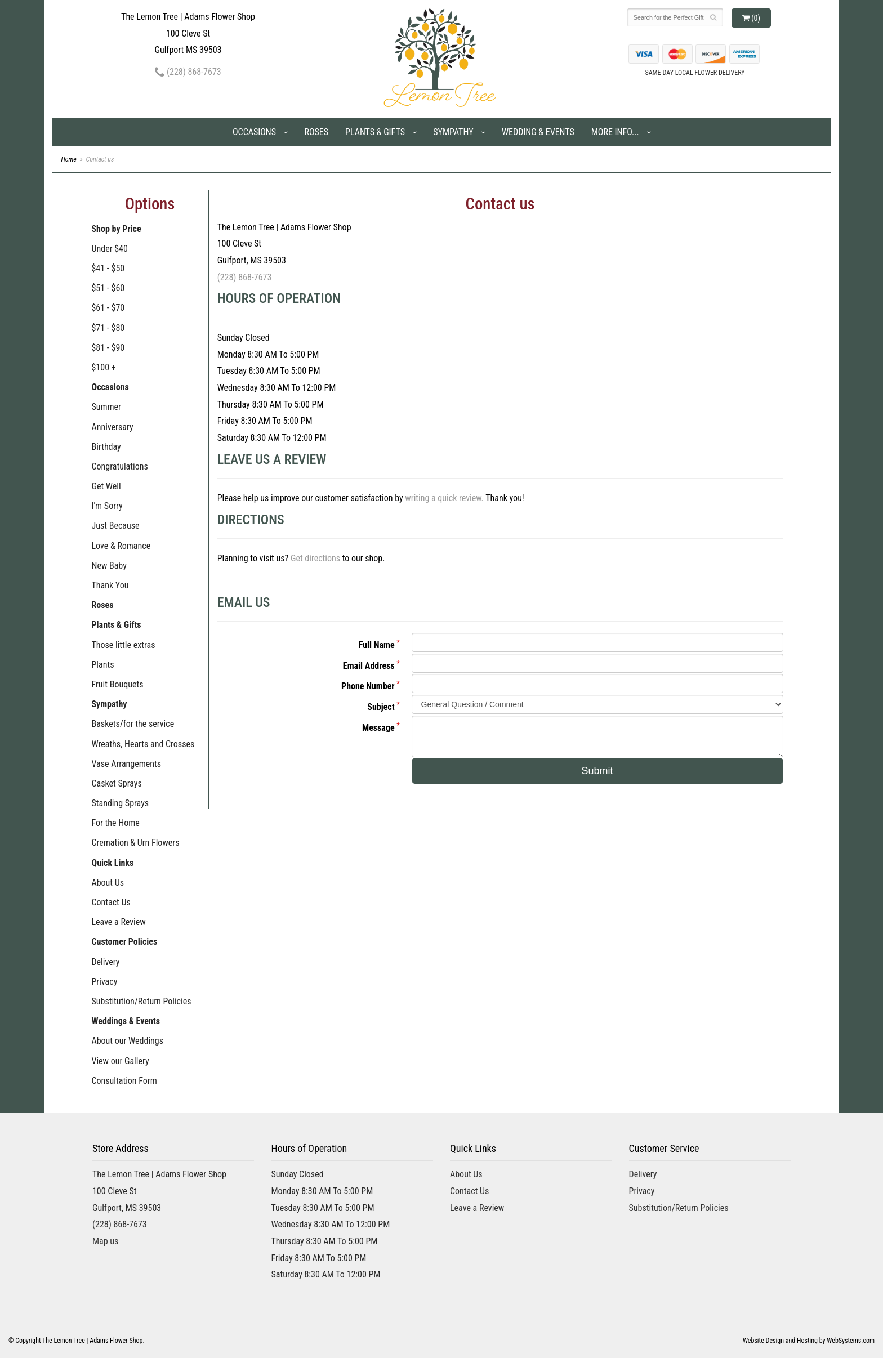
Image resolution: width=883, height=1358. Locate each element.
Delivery (105, 962)
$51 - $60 (107, 288)
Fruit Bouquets (117, 684)
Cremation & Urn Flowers (135, 842)
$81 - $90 (107, 347)
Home (68, 159)
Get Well (106, 486)
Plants (102, 664)
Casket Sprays (116, 783)
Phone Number (368, 686)
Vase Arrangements (126, 763)
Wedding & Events (538, 132)
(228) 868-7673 (188, 71)
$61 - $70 (107, 307)
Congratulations (119, 466)
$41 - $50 (107, 268)
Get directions (315, 558)
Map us (105, 1241)
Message (378, 727)
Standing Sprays (120, 803)
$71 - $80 (107, 328)
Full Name (377, 645)
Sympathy (453, 132)
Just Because (115, 525)
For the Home (115, 823)
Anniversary (112, 427)
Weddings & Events (125, 1021)
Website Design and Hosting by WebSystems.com (809, 1340)
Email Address (369, 665)
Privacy (104, 981)
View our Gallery (120, 1061)
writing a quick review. (444, 498)
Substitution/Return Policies (141, 1001)
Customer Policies (124, 941)
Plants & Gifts (375, 132)
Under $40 (109, 248)
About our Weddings (127, 1040)
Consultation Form (124, 1080)
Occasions (254, 132)
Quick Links (112, 862)
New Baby (108, 565)
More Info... (615, 132)
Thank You (109, 585)
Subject (380, 707)
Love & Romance (120, 545)
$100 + (103, 367)
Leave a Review (118, 922)
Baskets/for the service (132, 723)
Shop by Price (116, 229)
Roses (316, 132)
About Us (107, 882)
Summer (106, 406)
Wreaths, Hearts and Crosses (142, 744)
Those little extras (123, 645)
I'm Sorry (106, 506)
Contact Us (110, 902)
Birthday (106, 446)
